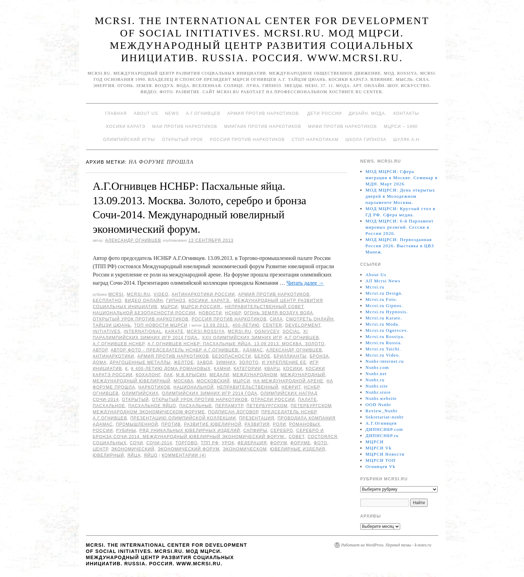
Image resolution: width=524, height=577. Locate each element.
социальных (110, 442)
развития (257, 424)
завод (205, 362)
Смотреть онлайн (310, 319)
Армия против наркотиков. (263, 113)
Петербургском (267, 405)
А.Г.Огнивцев (203, 113)
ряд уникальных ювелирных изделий (189, 430)
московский (213, 381)
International (143, 331)
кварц (272, 368)
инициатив (107, 368)
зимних (226, 362)
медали (219, 374)
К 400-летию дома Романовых (171, 368)
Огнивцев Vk (380, 466)
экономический (132, 449)
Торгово (186, 442)
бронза (319, 356)
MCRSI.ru (240, 331)
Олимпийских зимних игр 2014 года (209, 393)
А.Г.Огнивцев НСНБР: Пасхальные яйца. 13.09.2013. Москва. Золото (236, 343)
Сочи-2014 (159, 442)
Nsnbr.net (376, 373)
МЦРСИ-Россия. (201, 306)
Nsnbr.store (378, 392)
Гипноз (175, 300)
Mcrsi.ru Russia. (383, 342)
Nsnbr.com (377, 367)
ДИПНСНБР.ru (382, 435)
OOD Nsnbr (378, 404)
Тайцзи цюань (112, 325)
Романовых (304, 424)
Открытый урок (182, 139)
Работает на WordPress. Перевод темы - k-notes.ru (386, 545)
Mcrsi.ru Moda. (382, 324)
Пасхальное (109, 405)
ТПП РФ (210, 442)
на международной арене (288, 381)
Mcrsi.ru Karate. (383, 317)
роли (279, 424)
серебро (281, 430)
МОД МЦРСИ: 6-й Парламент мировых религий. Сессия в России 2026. (399, 227)
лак (168, 374)
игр (314, 362)
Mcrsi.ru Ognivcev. (386, 330)
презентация (257, 418)
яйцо (151, 455)
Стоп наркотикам (315, 139)
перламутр (229, 405)
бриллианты (290, 356)
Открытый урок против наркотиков (141, 319)
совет (296, 436)
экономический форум (189, 449)
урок (228, 442)
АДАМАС (253, 350)
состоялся (323, 436)
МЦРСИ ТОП (380, 460)
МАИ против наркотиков (184, 126)
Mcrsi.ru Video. (382, 355)
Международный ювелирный (132, 381)
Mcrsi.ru (138, 294)
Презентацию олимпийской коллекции (183, 418)
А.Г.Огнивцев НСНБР (119, 343)
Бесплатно (107, 300)
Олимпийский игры (129, 139)
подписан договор (233, 412)
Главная (116, 113)
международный (302, 374)
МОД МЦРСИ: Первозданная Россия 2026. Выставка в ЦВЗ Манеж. (399, 245)
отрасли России (273, 399)
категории (247, 368)
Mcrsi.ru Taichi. (383, 348)
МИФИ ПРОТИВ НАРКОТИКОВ (342, 126)
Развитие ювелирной (213, 424)
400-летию (246, 325)
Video (160, 294)
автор (100, 350)
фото (320, 442)
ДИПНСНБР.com (384, 429)
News (172, 113)
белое (262, 356)
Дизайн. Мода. (367, 113)
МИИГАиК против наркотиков (262, 126)
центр (100, 449)
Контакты (406, 113)
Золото (249, 362)
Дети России (324, 113)
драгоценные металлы (140, 362)
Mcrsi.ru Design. (384, 293)
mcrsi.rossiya (206, 331)
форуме (300, 442)
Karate (174, 331)
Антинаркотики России (203, 294)
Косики (292, 368)
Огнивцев (106, 393)
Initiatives (107, 331)
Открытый (135, 399)
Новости (210, 313)
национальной (193, 387)
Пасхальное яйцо (152, 405)
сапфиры (255, 430)
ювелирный (108, 455)
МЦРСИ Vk (378, 447)
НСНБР (233, 313)
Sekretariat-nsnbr (384, 417)
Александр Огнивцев (133, 240)
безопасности (231, 356)
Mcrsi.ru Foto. (381, 299)
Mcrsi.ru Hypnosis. (386, 311)
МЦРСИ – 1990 (400, 126)
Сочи (136, 442)
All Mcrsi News (382, 280)
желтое (184, 362)
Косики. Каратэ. (210, 300)
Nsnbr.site (376, 386)
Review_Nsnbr (381, 410)
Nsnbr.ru (375, 379)
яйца (134, 455)
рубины (126, 430)
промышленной (137, 424)
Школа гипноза (365, 139)
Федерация (252, 442)
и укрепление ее (284, 362)
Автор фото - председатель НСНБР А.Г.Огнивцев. (175, 350)
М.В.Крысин (191, 374)
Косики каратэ (125, 126)
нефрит (291, 387)
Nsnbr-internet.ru (384, 361)
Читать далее (305, 283)
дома (100, 362)
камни (222, 368)
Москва (184, 381)
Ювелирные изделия (297, 449)
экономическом (245, 449)
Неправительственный (247, 387)
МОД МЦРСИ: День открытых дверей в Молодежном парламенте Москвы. (400, 196)
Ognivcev (267, 331)
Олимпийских (140, 393)
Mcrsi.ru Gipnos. (384, 305)
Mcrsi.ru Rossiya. (385, 336)
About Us (146, 113)
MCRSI (116, 294)
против (171, 424)
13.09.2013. (216, 325)
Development (303, 325)
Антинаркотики (114, 356)
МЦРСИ (169, 306)
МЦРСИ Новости (385, 454)
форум (278, 442)
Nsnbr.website (381, 398)
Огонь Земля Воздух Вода (278, 313)
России (103, 430)
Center (272, 325)
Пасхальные (195, 405)
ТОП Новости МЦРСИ (161, 325)
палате (307, 399)
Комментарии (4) (184, 455)
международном (255, 374)
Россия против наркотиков (247, 139)
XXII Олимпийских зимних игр (241, 337)
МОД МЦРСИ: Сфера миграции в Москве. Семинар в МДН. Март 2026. (401, 177)
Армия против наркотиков (274, 294)
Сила (276, 319)
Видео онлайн (144, 300)
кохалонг (148, 374)
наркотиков (154, 387)
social (291, 331)
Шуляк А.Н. (407, 139)
